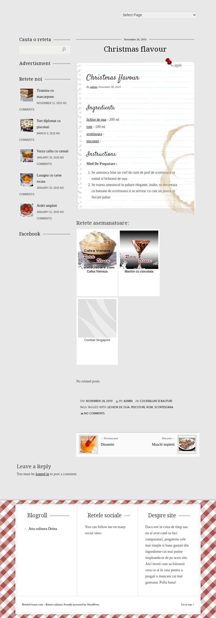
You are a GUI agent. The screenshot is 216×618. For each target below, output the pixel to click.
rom (89, 127)
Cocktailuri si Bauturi (156, 401)
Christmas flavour (135, 49)
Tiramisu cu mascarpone (45, 94)
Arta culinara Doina (42, 529)
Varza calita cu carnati (52, 151)
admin (93, 86)
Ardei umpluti (47, 206)
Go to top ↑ (187, 604)
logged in (42, 474)
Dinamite (107, 444)
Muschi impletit (163, 444)
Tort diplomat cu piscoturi (49, 124)
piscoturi (92, 141)
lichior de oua (96, 119)
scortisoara (94, 134)
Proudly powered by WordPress (81, 604)
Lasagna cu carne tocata (49, 178)
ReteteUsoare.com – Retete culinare (56, 16)
